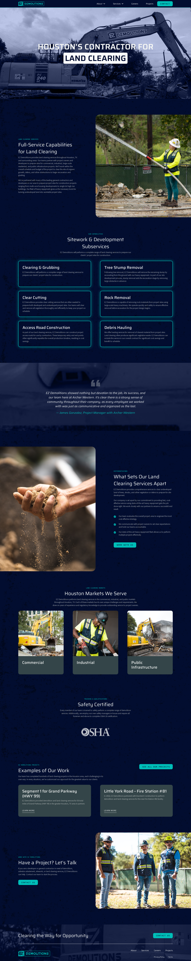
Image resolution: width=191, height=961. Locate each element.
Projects (149, 3)
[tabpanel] (95, 403)
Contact (165, 3)
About (99, 3)
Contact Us (28, 882)
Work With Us (125, 545)
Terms (170, 957)
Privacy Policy (159, 957)
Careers (134, 3)
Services (117, 3)
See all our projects (156, 766)
